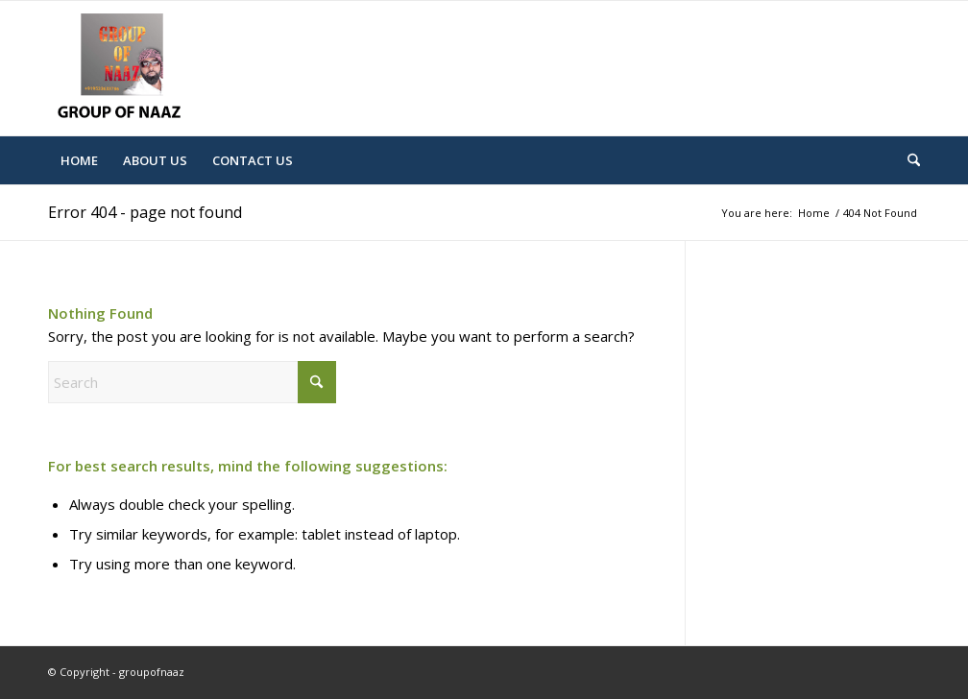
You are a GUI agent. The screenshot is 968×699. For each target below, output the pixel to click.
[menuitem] (79, 160)
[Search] (907, 160)
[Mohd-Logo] (122, 68)
